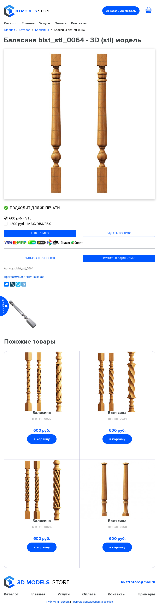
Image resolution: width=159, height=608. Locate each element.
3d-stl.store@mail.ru (137, 582)
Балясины (42, 30)
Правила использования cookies (92, 601)
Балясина (42, 415)
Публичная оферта (58, 601)
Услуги (44, 23)
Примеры (146, 594)
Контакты (79, 23)
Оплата (60, 23)
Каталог (10, 23)
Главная (28, 23)
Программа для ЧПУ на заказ (24, 277)
